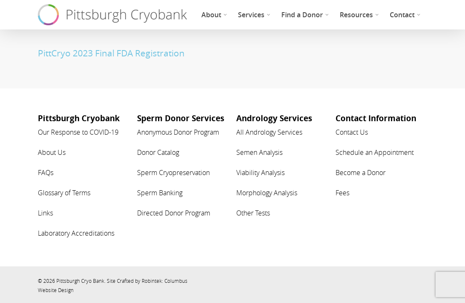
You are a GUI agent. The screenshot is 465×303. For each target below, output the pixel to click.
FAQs (45, 172)
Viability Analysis (260, 172)
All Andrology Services (269, 132)
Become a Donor (361, 172)
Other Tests (253, 213)
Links (45, 213)
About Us (52, 152)
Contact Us (352, 132)
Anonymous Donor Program (178, 132)
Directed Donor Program (173, 213)
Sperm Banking (159, 192)
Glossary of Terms (64, 192)
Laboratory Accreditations (76, 233)
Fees (342, 192)
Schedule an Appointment (375, 152)
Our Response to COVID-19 (78, 132)
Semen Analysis (259, 152)
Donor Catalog (158, 152)
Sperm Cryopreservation (173, 172)
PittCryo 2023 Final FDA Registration (111, 53)
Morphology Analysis (266, 192)
